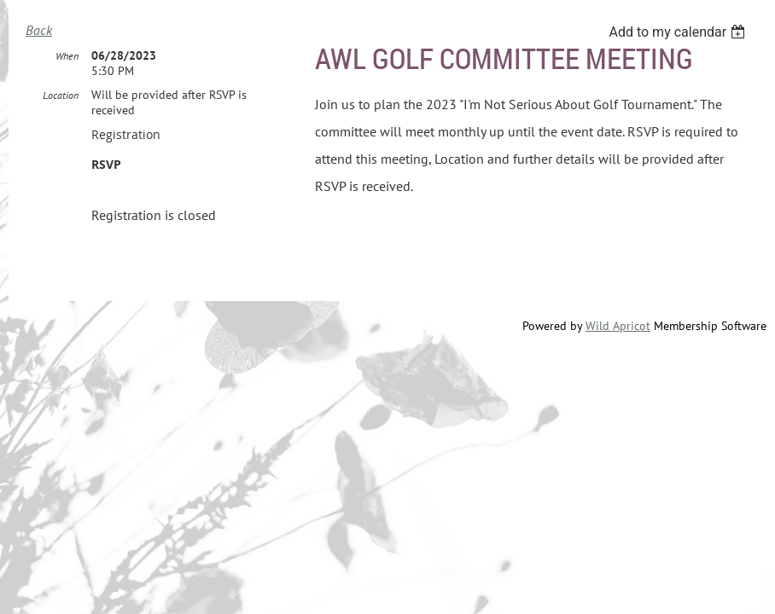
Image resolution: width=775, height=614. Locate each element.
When (67, 56)
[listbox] (679, 32)
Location (61, 96)
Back (39, 29)
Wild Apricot (618, 326)
